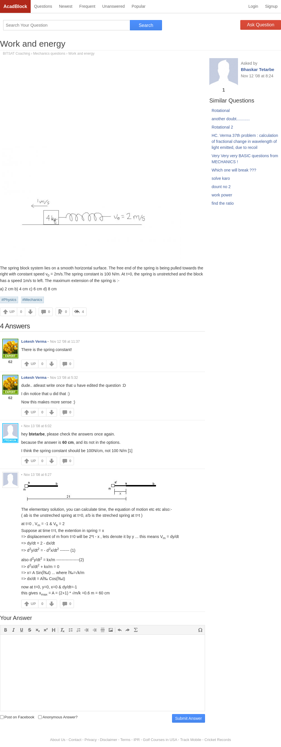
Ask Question (260, 24)
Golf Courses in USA (160, 740)
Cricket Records (217, 740)
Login (253, 6)
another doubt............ (231, 119)
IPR (137, 740)
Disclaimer (108, 740)
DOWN (30, 312)
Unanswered (113, 6)
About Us (57, 740)
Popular (138, 6)
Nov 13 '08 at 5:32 (64, 378)
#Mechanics (32, 299)
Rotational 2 (222, 127)
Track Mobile (190, 740)
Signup (271, 6)
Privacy (91, 740)
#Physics (8, 299)
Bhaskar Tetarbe (257, 69)
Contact (75, 740)
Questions (43, 6)
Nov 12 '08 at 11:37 (65, 342)
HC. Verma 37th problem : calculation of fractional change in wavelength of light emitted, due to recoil (245, 141)
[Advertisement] (102, 103)
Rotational (221, 110)
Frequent (87, 6)
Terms (125, 740)
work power (222, 195)
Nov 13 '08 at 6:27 (38, 475)
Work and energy (32, 43)
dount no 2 (221, 186)
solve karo (221, 178)
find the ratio (223, 203)
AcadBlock (15, 6)
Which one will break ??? (234, 170)
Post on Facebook (17, 717)
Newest (66, 6)
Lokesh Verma (33, 341)
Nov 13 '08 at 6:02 (38, 426)
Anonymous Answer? (57, 717)
